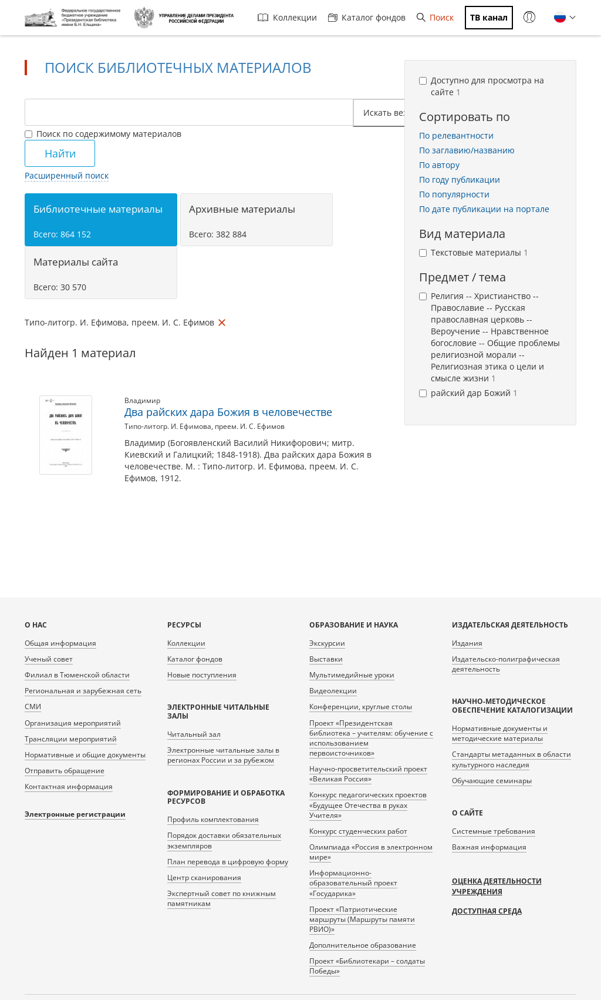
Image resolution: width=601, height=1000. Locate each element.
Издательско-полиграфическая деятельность (506, 664)
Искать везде (393, 112)
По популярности (454, 194)
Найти (60, 153)
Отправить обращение (64, 771)
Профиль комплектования (213, 819)
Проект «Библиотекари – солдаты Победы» (367, 966)
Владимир (142, 400)
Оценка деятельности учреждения (497, 886)
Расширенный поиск (67, 175)
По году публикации (459, 179)
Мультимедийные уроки (351, 675)
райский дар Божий (468, 392)
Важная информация (489, 847)
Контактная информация (69, 786)
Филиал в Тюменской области (77, 675)
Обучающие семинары (492, 781)
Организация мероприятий (73, 723)
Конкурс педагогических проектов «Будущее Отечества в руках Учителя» (368, 805)
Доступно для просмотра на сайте (481, 86)
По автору (439, 164)
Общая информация (60, 643)
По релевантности (456, 135)
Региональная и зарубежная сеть (83, 691)
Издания (467, 643)
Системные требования (493, 831)
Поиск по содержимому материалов (103, 133)
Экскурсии (327, 643)
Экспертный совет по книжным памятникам (221, 898)
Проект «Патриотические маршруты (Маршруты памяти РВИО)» (362, 919)
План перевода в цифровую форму (227, 862)
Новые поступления (202, 675)
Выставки (326, 659)
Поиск (435, 17)
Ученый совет (49, 659)
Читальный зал (194, 734)
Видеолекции (333, 691)
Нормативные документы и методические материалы (500, 733)
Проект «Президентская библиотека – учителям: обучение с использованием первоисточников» (371, 738)
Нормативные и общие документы (85, 755)
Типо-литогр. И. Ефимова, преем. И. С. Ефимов (204, 426)
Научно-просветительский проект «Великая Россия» (368, 774)
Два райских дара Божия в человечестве (228, 412)
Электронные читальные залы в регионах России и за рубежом (223, 755)
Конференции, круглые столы (360, 707)
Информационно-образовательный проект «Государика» (353, 883)
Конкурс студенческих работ (358, 831)
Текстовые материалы (473, 252)
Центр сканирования (204, 877)
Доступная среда (487, 911)
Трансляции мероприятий (71, 739)
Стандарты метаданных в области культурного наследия (511, 759)
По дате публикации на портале (484, 208)
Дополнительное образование (362, 945)
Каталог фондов (367, 17)
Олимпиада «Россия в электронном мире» (371, 852)
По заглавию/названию (467, 150)
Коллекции (287, 17)
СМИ (33, 707)
